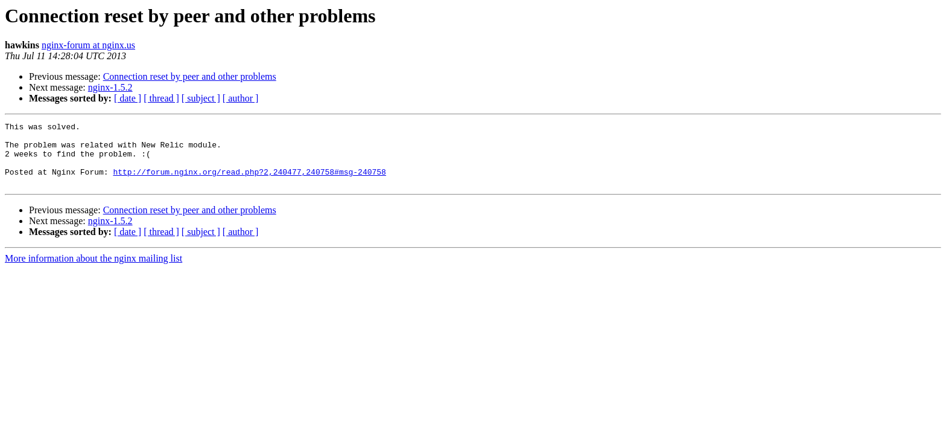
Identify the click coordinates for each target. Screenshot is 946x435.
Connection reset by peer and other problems (189, 76)
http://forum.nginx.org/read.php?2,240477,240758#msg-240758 (249, 182)
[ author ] (241, 98)
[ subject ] (201, 98)
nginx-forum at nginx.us (88, 45)
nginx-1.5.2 (110, 87)
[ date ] (127, 98)
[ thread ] (161, 98)
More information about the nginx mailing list (93, 271)
